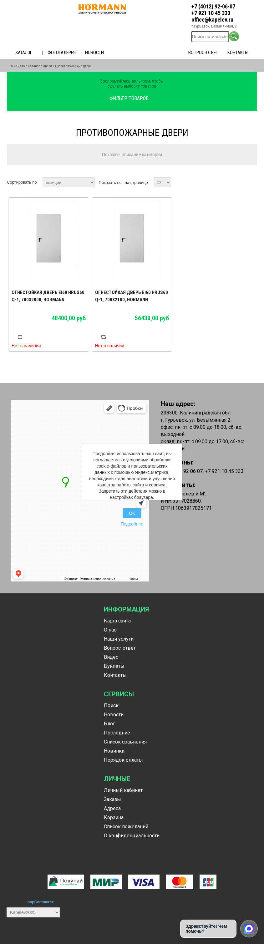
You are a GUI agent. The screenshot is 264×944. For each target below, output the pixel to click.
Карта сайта (117, 621)
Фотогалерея (62, 52)
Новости (94, 52)
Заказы (112, 799)
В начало (18, 66)
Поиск (111, 705)
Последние (117, 733)
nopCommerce (41, 902)
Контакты (237, 52)
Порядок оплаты (123, 760)
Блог (109, 724)
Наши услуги (119, 639)
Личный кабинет (123, 790)
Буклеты (114, 666)
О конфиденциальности (132, 836)
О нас (110, 630)
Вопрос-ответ (203, 52)
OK (132, 513)
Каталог (24, 52)
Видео (111, 657)
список (252, 182)
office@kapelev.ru (212, 19)
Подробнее (132, 523)
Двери (47, 66)
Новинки (114, 751)
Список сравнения (125, 742)
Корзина (114, 817)
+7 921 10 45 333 (210, 13)
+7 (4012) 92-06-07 (213, 6)
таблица (240, 182)
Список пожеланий (126, 827)
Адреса (112, 808)
